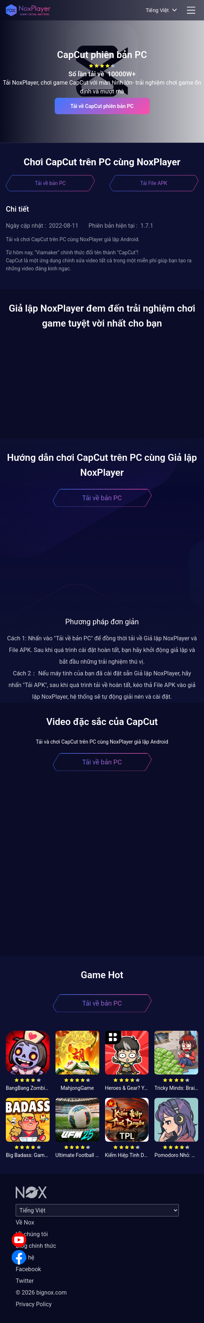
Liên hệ (25, 1257)
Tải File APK (153, 183)
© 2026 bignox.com (41, 1292)
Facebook (28, 1269)
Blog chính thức (36, 1245)
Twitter (25, 1280)
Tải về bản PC (50, 183)
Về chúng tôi (32, 1234)
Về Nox (25, 1222)
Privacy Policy (34, 1304)
